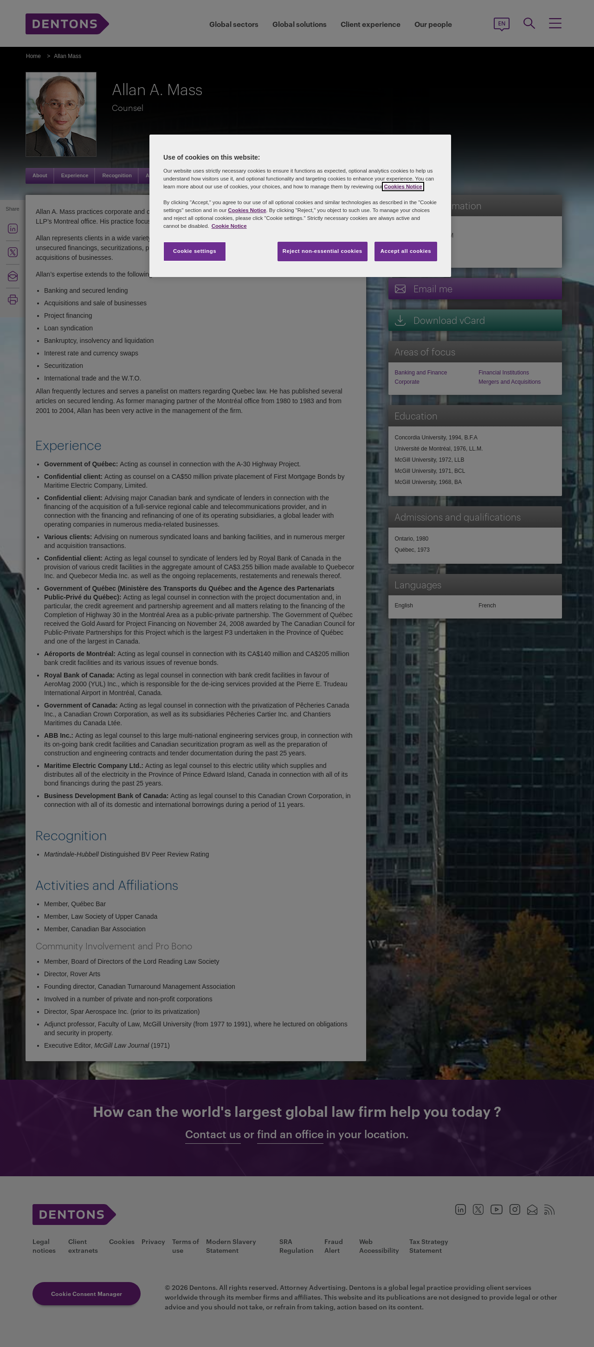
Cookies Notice (403, 186)
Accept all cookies (406, 251)
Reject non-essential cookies (322, 251)
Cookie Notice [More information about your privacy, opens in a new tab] (229, 226)
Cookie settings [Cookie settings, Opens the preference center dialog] (194, 251)
